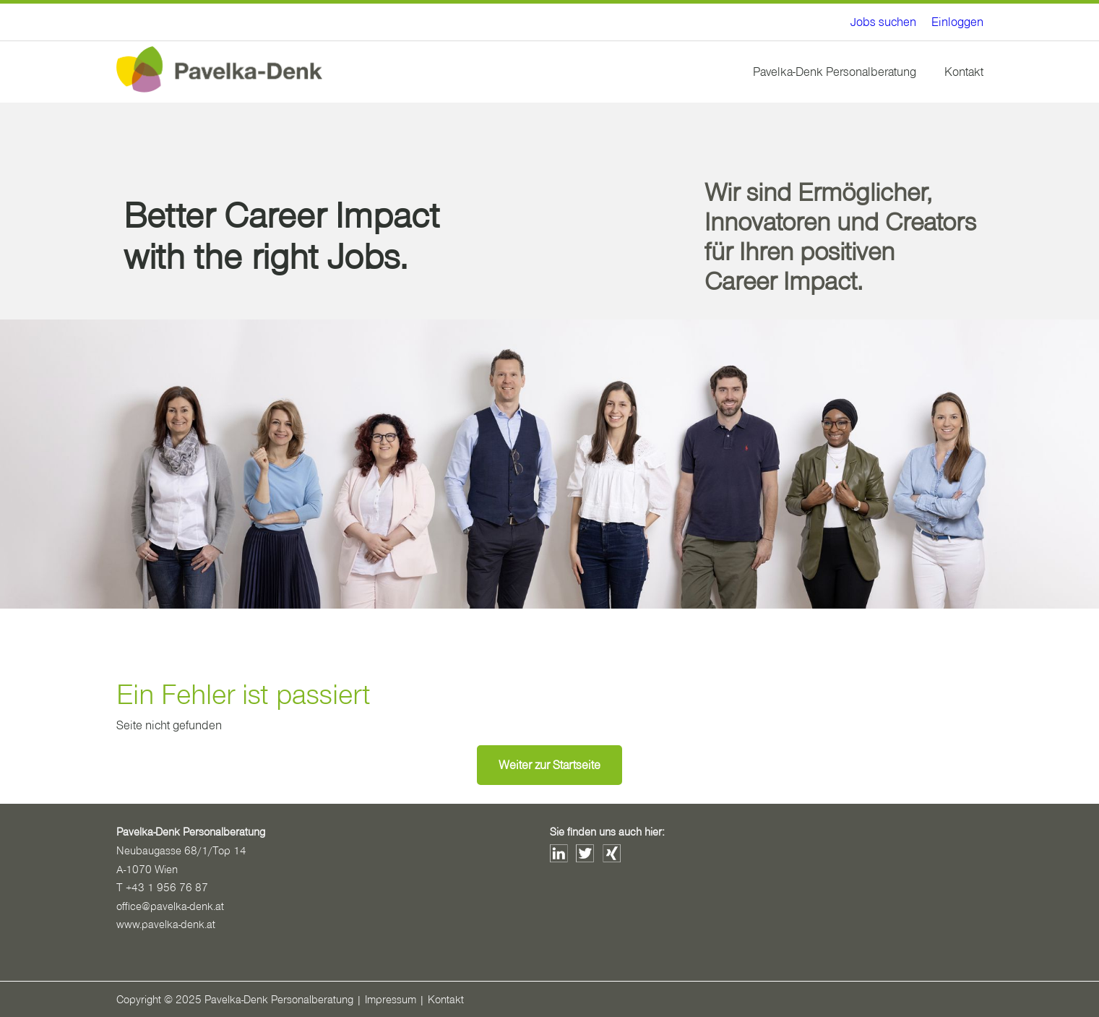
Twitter (585, 853)
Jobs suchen (883, 22)
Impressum (390, 999)
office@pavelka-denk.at (170, 906)
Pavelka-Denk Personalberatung (834, 72)
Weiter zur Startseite (549, 765)
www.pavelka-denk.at (165, 924)
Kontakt (963, 72)
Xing (612, 853)
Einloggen (957, 22)
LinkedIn (559, 853)
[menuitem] (883, 22)
